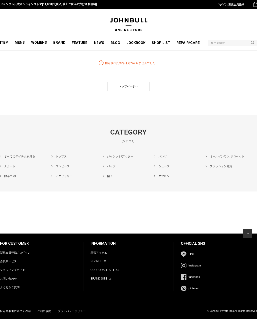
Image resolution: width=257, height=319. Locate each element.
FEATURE (79, 43)
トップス (61, 156)
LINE (192, 254)
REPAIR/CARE (188, 43)
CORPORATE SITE (102, 270)
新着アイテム (98, 252)
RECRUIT (96, 261)
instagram (195, 265)
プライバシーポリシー (72, 311)
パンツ (162, 156)
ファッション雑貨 (221, 166)
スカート (9, 166)
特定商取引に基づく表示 (15, 311)
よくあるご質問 (10, 287)
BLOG (115, 43)
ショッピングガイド (12, 270)
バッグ (111, 166)
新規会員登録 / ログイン (15, 252)
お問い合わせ (8, 278)
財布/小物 (10, 176)
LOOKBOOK (135, 43)
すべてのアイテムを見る (19, 156)
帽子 (110, 176)
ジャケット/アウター (120, 156)
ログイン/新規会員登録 (230, 4)
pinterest (194, 288)
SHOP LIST (161, 43)
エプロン (164, 176)
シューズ (164, 166)
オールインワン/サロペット (227, 156)
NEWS (99, 43)
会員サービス (8, 261)
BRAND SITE (98, 278)
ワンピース (63, 166)
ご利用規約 (44, 311)
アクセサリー (64, 176)
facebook (194, 277)
